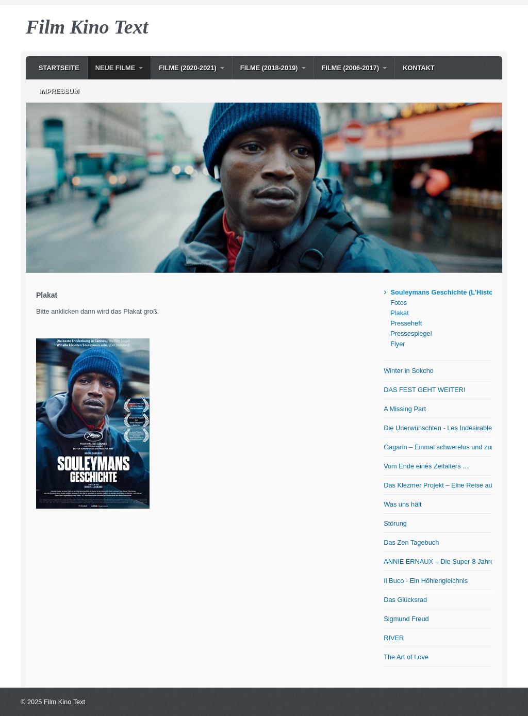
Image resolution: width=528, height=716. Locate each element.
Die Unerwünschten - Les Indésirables (438, 428)
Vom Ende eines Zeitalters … (426, 466)
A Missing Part (405, 409)
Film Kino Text (87, 27)
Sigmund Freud (406, 619)
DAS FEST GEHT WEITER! (424, 390)
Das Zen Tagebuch (411, 542)
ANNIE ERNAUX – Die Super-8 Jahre (438, 561)
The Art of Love (406, 657)
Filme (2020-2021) (188, 68)
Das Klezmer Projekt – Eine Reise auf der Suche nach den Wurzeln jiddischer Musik (438, 485)
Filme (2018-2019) (269, 68)
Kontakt (419, 68)
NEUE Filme (115, 68)
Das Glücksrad (405, 600)
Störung (395, 523)
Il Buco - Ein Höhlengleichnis (426, 580)
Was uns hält (403, 504)
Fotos (398, 302)
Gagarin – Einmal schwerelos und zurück (438, 447)
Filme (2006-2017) (351, 68)
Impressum (59, 91)
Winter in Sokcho (409, 371)
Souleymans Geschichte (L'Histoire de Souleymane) (441, 292)
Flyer (397, 344)
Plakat (399, 313)
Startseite (59, 68)
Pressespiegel (411, 333)
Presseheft (406, 323)
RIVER (394, 638)
